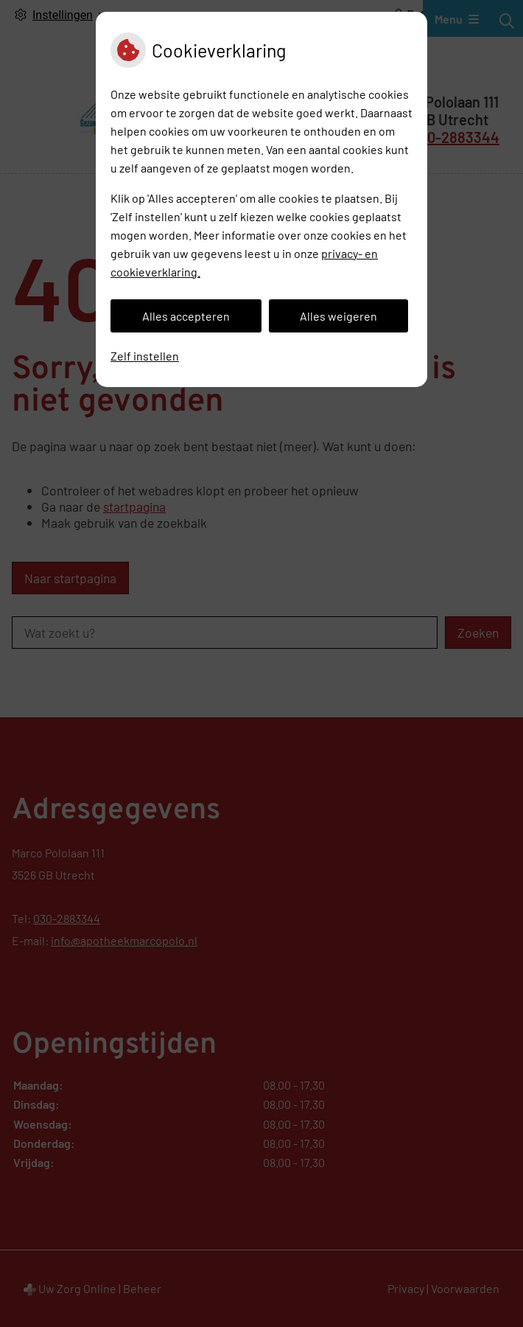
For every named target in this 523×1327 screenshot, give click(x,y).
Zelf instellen (144, 356)
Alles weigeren (338, 316)
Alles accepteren (186, 316)
